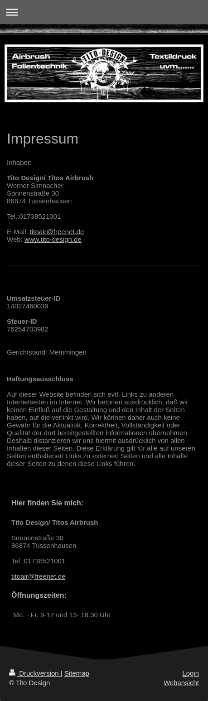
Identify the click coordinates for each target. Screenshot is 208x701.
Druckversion (35, 673)
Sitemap (76, 673)
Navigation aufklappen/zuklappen (104, 12)
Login (190, 673)
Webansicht (181, 683)
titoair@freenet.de (57, 231)
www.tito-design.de (53, 239)
